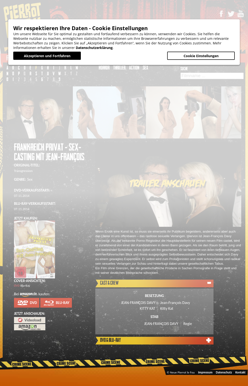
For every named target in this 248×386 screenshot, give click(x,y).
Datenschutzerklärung (94, 47)
